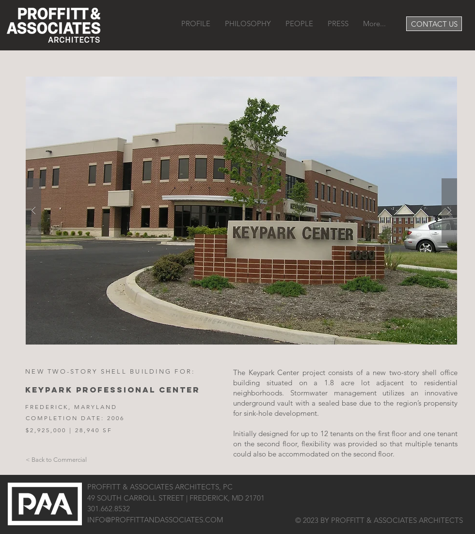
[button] (241, 211)
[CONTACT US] (434, 23)
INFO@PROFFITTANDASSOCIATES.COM (155, 519)
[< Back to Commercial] (56, 460)
